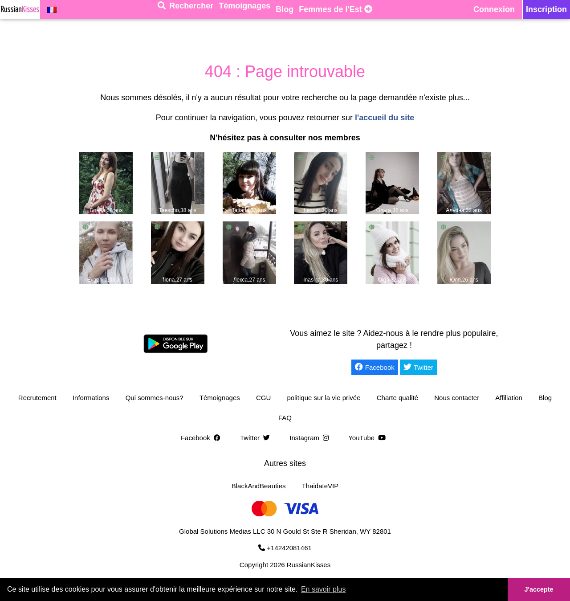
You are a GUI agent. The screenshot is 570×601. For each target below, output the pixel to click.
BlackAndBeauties (259, 486)
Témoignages (220, 397)
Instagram (310, 438)
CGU (263, 397)
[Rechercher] (185, 9)
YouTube (368, 438)
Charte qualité (397, 397)
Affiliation (508, 397)
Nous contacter (456, 397)
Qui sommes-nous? (154, 397)
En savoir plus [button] (323, 589)
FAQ (285, 417)
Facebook (375, 367)
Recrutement (37, 397)
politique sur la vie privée (323, 397)
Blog (545, 397)
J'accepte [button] (538, 589)
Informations (91, 397)
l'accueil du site (384, 117)
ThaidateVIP (320, 486)
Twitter (418, 367)
